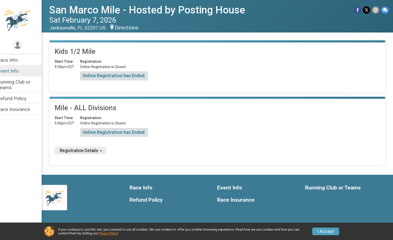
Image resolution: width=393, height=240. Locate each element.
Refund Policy (18, 98)
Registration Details (85, 150)
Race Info (14, 60)
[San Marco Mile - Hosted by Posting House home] (24, 20)
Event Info (14, 71)
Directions (133, 28)
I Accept (325, 231)
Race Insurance (20, 109)
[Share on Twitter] (367, 10)
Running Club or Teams (20, 84)
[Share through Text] (385, 10)
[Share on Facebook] (358, 10)
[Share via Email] (376, 10)
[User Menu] (24, 45)
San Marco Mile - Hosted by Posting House (154, 10)
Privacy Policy (108, 233)
